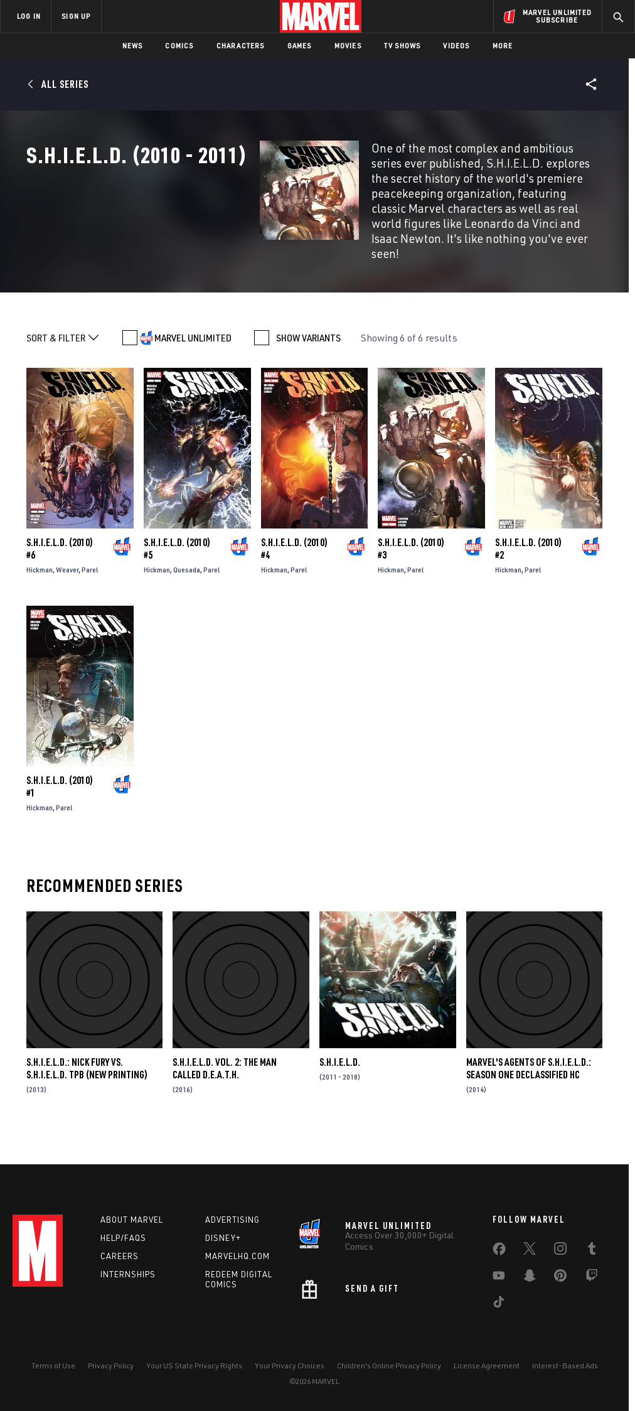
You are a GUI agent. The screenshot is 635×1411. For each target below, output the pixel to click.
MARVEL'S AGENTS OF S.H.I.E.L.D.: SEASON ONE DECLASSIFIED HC (528, 1116)
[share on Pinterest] (560, 1296)
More (503, 45)
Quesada (186, 618)
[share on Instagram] (560, 1269)
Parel (90, 618)
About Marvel (131, 1238)
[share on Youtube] (499, 1296)
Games (299, 45)
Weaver (67, 618)
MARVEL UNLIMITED (193, 386)
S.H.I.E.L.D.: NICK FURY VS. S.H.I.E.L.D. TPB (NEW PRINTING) (86, 1116)
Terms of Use (53, 1384)
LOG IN (29, 16)
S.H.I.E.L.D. (339, 1110)
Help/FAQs (123, 1257)
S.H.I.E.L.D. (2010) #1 (59, 835)
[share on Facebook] (499, 1270)
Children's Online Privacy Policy (389, 1384)
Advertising (232, 1238)
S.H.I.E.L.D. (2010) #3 (411, 597)
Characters (240, 45)
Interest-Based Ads (565, 1384)
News (132, 45)
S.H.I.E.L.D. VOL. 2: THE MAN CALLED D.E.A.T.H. (225, 1116)
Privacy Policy (111, 1384)
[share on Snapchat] (529, 1296)
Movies (347, 45)
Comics (179, 45)
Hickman (39, 618)
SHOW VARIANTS (308, 386)
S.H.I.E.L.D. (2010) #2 (528, 597)
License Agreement (487, 1384)
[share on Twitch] (591, 1296)
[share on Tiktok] (499, 1323)
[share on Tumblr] (591, 1269)
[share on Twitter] (529, 1269)
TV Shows (402, 45)
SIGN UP (75, 16)
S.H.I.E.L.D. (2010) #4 (294, 597)
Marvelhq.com (237, 1274)
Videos (456, 45)
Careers (119, 1274)
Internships (128, 1292)
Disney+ (223, 1257)
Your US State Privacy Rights (194, 1384)
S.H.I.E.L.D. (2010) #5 (177, 597)
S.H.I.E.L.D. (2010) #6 (59, 597)
